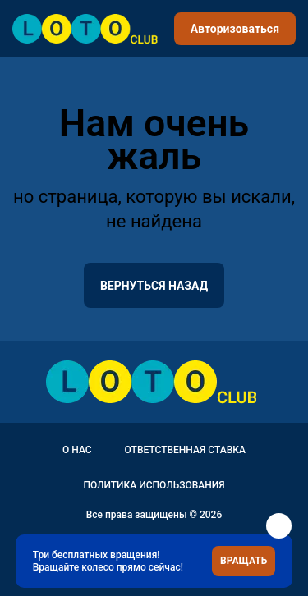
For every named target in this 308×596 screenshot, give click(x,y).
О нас (77, 450)
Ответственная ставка (185, 450)
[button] (279, 526)
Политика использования (153, 485)
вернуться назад (154, 285)
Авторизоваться (235, 28)
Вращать (243, 560)
